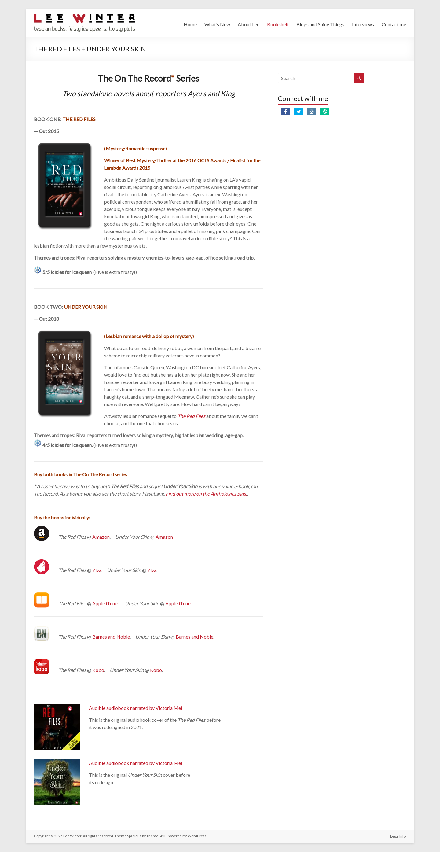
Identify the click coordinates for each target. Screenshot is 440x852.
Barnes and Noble (111, 637)
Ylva (96, 570)
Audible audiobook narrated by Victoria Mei (135, 708)
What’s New (217, 24)
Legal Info (398, 836)
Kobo (98, 670)
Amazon (101, 537)
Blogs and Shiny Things (320, 24)
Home (190, 24)
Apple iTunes (105, 603)
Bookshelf (278, 24)
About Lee (248, 24)
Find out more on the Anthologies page (206, 493)
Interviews (363, 24)
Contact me (394, 24)
